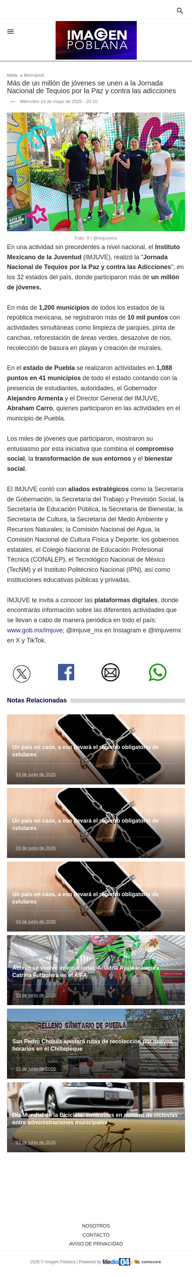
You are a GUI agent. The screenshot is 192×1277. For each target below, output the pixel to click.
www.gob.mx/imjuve (35, 630)
